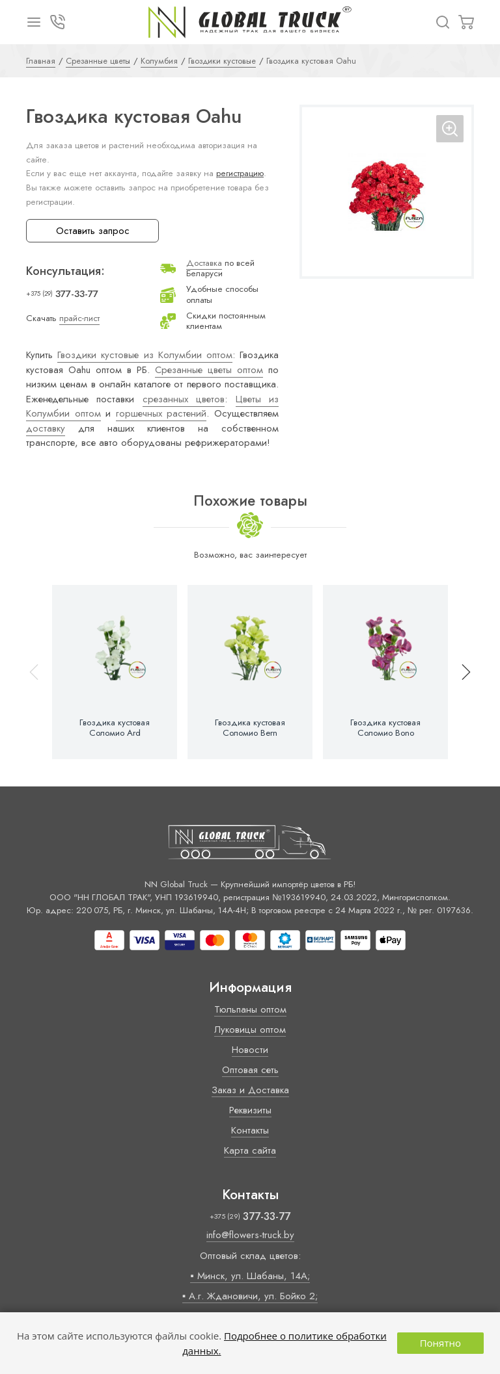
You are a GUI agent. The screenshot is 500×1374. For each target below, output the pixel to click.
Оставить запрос (93, 231)
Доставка (204, 263)
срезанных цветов (184, 399)
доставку (45, 428)
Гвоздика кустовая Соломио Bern (250, 728)
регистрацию (240, 173)
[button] (460, 672)
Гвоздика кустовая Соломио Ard (114, 728)
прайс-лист (79, 318)
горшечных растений (161, 413)
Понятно (440, 1342)
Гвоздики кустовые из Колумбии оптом (144, 355)
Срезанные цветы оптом (209, 370)
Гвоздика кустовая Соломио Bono (385, 728)
